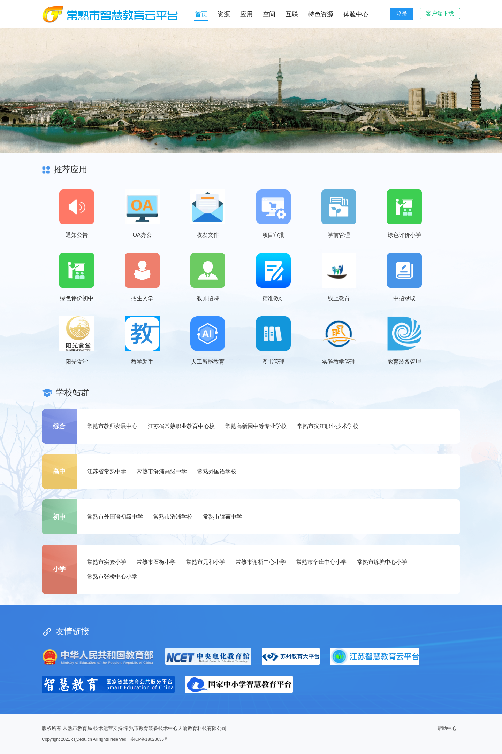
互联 (292, 14)
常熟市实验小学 (106, 562)
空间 (269, 14)
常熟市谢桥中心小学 (261, 562)
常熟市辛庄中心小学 (321, 562)
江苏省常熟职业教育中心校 (181, 426)
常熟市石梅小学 (156, 562)
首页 (201, 14)
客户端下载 (440, 13)
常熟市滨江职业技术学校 (327, 426)
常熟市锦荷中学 (222, 517)
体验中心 (355, 14)
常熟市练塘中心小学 (382, 562)
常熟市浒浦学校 (172, 517)
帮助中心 (447, 728)
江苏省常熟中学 (106, 471)
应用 (246, 14)
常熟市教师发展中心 (112, 426)
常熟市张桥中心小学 (112, 577)
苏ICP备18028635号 (149, 739)
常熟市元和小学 (205, 562)
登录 (401, 14)
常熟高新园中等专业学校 (256, 426)
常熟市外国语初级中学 (115, 517)
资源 (224, 14)
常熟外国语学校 (216, 471)
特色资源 (320, 14)
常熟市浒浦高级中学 (162, 471)
